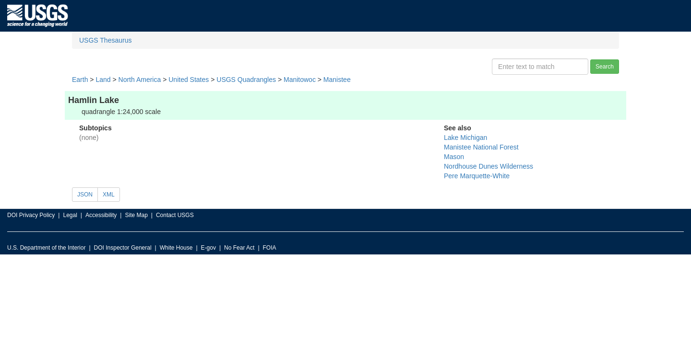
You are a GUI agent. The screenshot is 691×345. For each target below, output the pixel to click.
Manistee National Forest (481, 147)
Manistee (337, 79)
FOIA (269, 247)
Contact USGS (175, 215)
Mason (454, 157)
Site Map (136, 215)
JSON (85, 194)
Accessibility (101, 215)
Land (102, 79)
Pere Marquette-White (477, 176)
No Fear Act (239, 247)
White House (176, 247)
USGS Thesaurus (105, 40)
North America (140, 79)
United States (188, 79)
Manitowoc (300, 79)
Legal (70, 215)
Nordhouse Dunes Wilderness (488, 166)
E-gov (208, 247)
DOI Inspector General (123, 247)
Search (605, 66)
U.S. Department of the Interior (46, 247)
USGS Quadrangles (246, 79)
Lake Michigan (465, 137)
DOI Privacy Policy (31, 215)
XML (109, 194)
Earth (80, 79)
